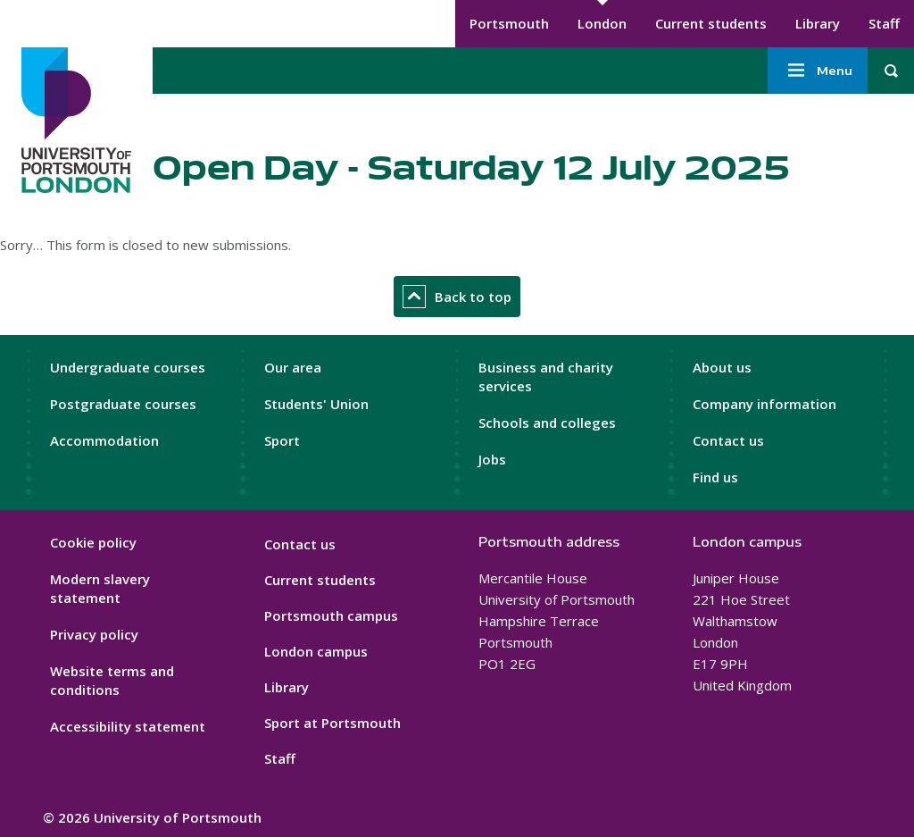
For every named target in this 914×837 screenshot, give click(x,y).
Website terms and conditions (112, 680)
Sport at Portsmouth (332, 723)
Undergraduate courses (127, 367)
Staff (884, 23)
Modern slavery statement (100, 588)
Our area (292, 367)
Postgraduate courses (123, 404)
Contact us (728, 440)
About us (722, 367)
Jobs (492, 459)
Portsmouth (509, 23)
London (602, 23)
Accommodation (104, 440)
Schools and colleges (547, 422)
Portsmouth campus (331, 615)
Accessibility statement (127, 726)
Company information (764, 404)
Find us (715, 477)
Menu (817, 70)
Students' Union (316, 404)
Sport (282, 440)
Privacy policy (94, 634)
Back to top (457, 296)
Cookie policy (93, 542)
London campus (316, 651)
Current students (711, 23)
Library (817, 23)
